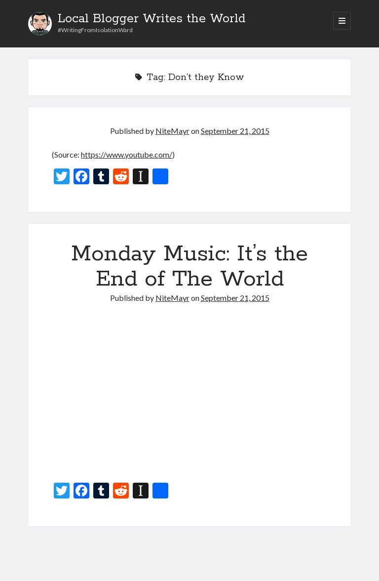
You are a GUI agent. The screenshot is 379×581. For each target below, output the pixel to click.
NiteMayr (172, 130)
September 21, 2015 (235, 130)
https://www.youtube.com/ (126, 154)
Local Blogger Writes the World (152, 19)
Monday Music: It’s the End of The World (189, 266)
